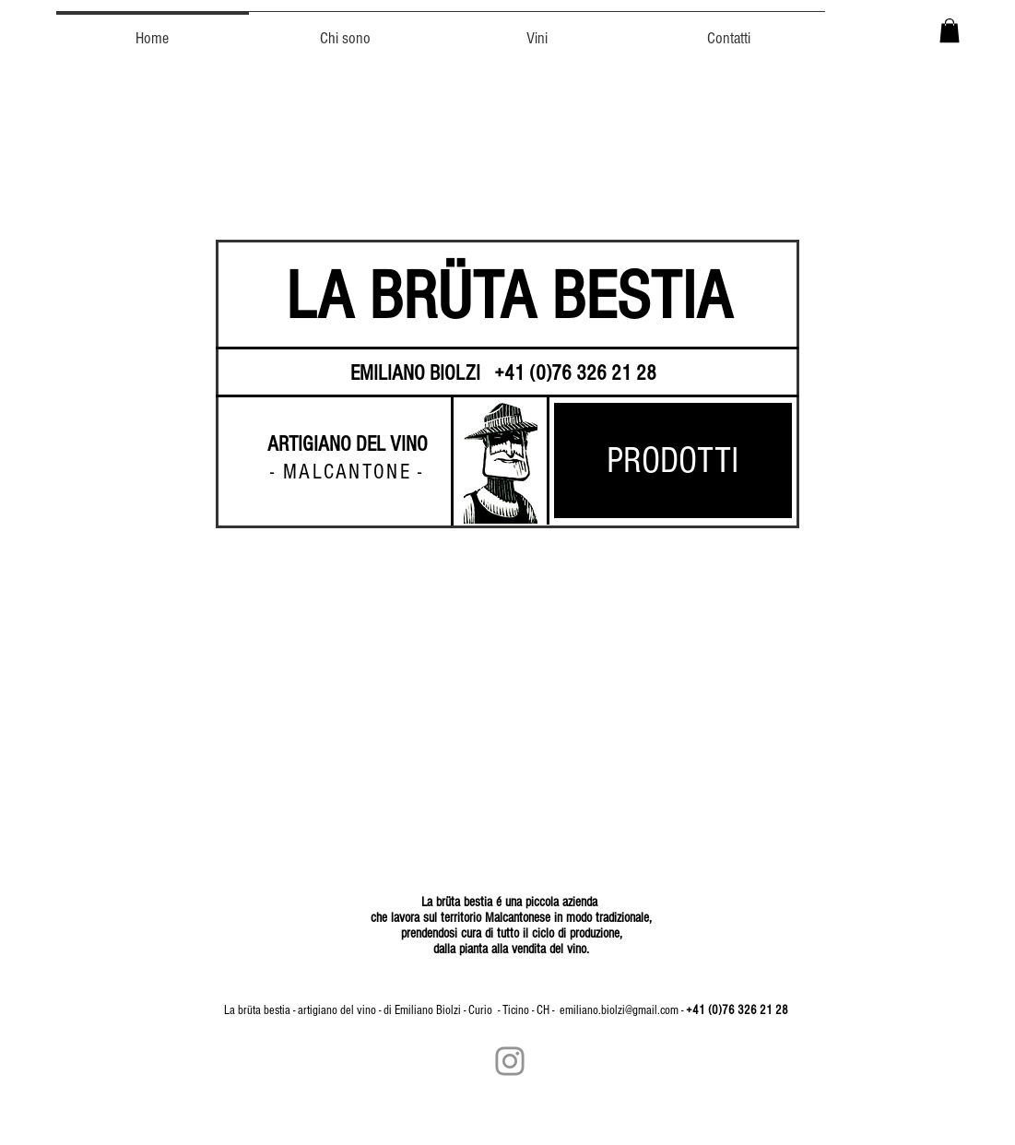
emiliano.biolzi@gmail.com (619, 1010)
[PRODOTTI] (673, 460)
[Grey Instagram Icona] (509, 1061)
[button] (949, 30)
